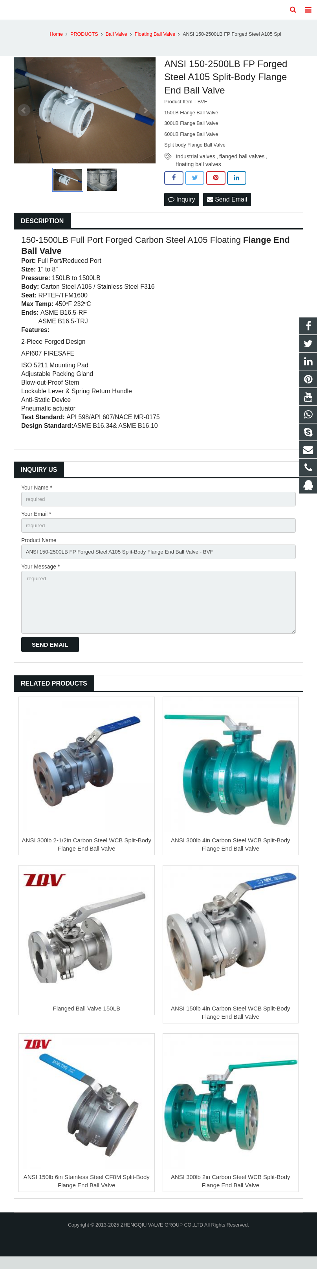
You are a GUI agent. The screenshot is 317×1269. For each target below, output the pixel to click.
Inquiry (181, 206)
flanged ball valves (241, 163)
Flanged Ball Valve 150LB (86, 1021)
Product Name (38, 549)
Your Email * (36, 522)
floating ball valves (198, 171)
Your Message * (40, 576)
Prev (24, 117)
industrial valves (195, 163)
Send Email (227, 206)
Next (145, 117)
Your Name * (36, 494)
